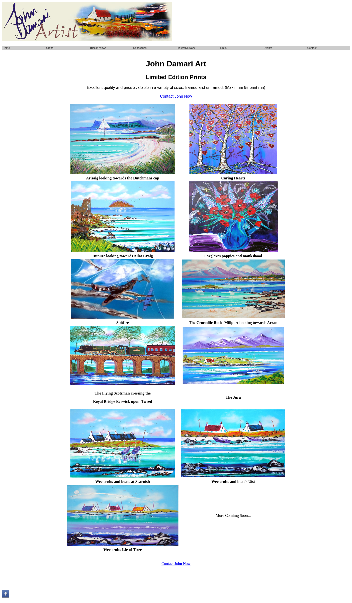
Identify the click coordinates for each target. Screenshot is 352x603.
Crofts (49, 47)
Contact (312, 47)
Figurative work (186, 47)
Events (268, 47)
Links (223, 47)
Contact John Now (175, 563)
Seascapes (139, 47)
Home (6, 47)
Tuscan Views (98, 47)
